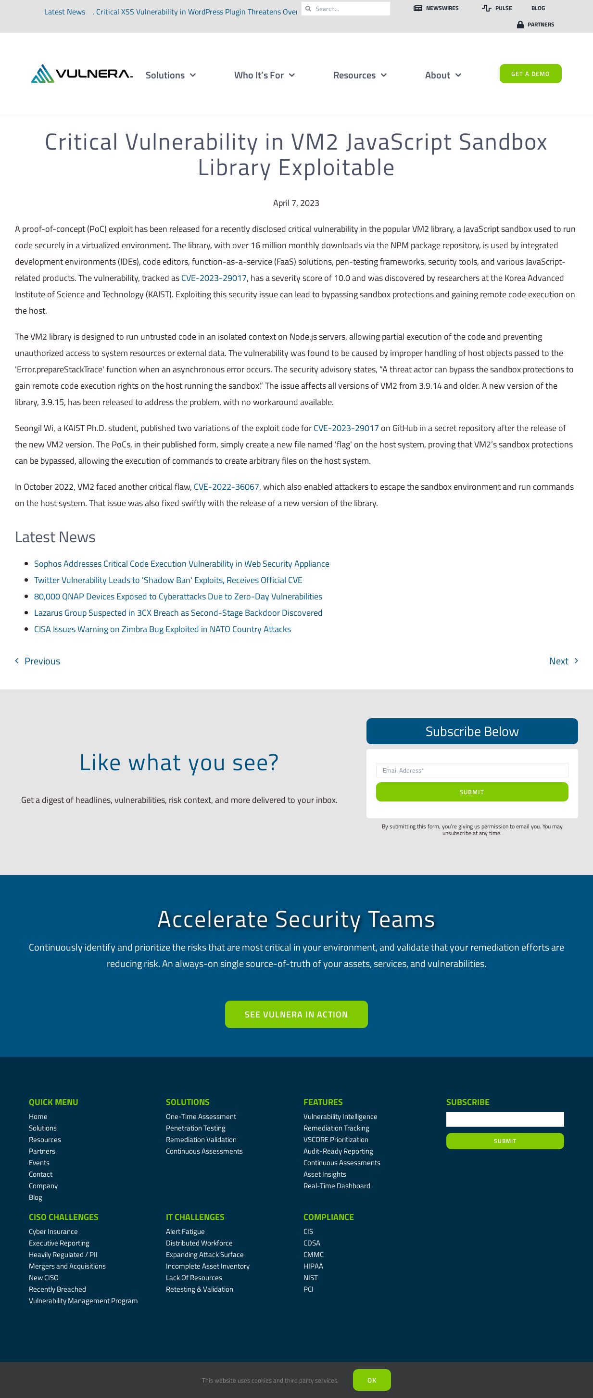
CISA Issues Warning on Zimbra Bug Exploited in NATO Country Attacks (162, 629)
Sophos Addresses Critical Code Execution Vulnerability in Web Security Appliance (181, 563)
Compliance (328, 1216)
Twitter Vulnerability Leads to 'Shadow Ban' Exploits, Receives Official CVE (168, 579)
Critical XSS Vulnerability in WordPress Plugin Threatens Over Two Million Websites (237, 11)
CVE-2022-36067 (226, 486)
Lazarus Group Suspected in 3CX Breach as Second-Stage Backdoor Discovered (178, 612)
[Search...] (346, 8)
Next (558, 660)
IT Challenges (195, 1216)
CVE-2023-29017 (214, 277)
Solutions (188, 1101)
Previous (42, 660)
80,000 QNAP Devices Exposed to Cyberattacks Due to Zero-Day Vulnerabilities (178, 596)
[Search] (308, 8)
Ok (372, 1380)
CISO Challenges (64, 1216)
